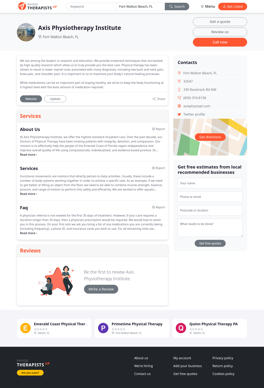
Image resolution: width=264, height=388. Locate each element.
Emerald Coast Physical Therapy (63, 323)
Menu (207, 6)
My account (182, 358)
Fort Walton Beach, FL (61, 36)
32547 (188, 81)
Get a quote (220, 21)
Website (30, 99)
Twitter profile (194, 114)
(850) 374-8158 (194, 98)
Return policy (222, 366)
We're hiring (143, 366)
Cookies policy (223, 373)
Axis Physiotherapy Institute (79, 28)
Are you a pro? (30, 372)
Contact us (142, 373)
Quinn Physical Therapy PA (213, 323)
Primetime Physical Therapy (137, 323)
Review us (220, 31)
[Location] (140, 6)
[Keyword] (91, 6)
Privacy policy (222, 358)
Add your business (187, 366)
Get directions (210, 137)
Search (177, 6)
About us (141, 358)
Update (55, 99)
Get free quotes (210, 243)
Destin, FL (44, 333)
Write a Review (101, 289)
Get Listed (233, 6)
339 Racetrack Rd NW (199, 89)
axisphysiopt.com (196, 106)
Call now (220, 42)
